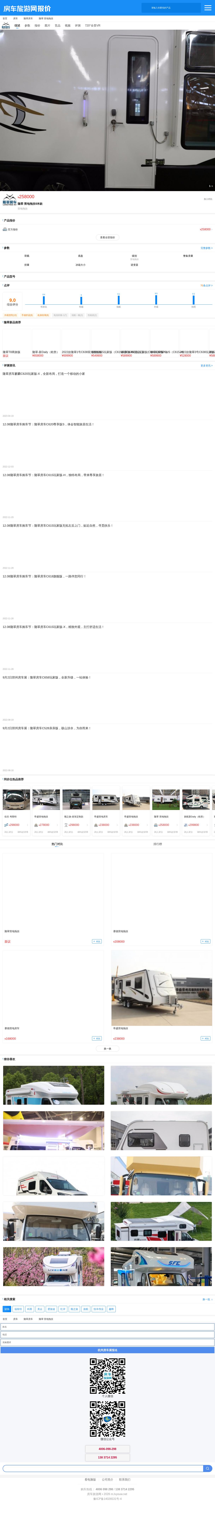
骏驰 (6, 1309)
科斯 (29, 1309)
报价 (37, 25)
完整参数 (206, 248)
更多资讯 (206, 365)
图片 (47, 25)
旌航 (85, 1309)
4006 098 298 (104, 1489)
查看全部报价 (107, 237)
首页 (5, 18)
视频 (67, 25)
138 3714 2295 (124, 1489)
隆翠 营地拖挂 (46, 18)
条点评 (205, 285)
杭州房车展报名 (107, 1350)
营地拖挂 (23, 208)
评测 (78, 25)
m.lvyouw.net (119, 1494)
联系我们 (124, 1479)
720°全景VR (92, 25)
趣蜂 (111, 1309)
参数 (27, 25)
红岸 (62, 1309)
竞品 (57, 25)
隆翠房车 (28, 18)
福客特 (18, 1309)
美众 (39, 1309)
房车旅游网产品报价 (25, 8)
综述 (17, 25)
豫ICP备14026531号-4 (107, 1498)
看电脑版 (90, 1479)
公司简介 (107, 1479)
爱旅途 (51, 1309)
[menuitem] (16, 825)
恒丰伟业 (99, 1309)
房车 (15, 18)
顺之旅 (74, 1309)
